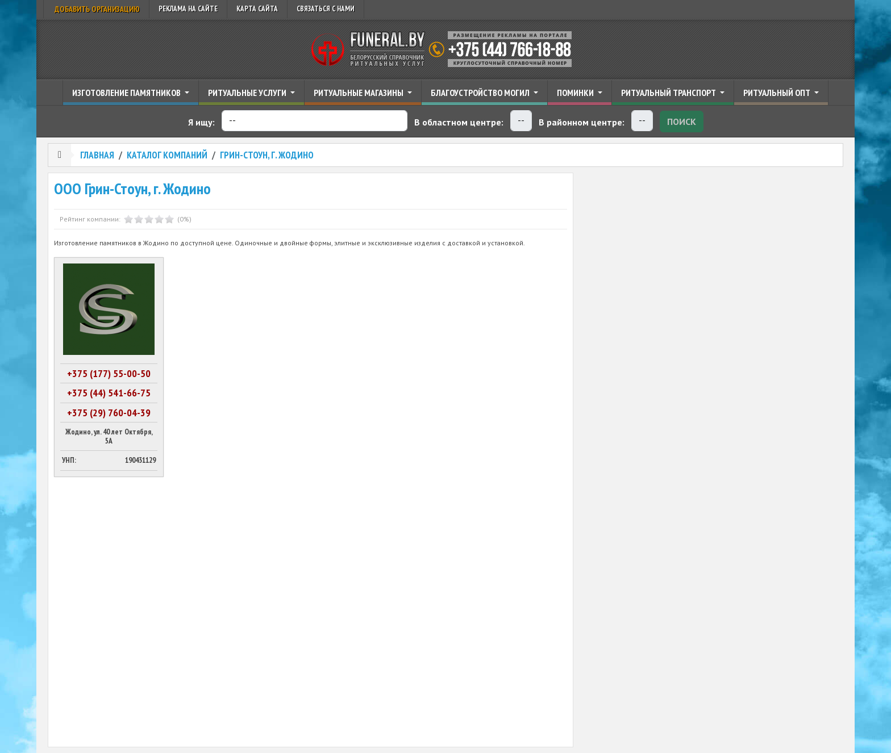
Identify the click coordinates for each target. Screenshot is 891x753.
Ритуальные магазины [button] (359, 92)
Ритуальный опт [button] (777, 92)
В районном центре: (581, 122)
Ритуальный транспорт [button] (669, 92)
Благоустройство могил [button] (481, 92)
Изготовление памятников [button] (127, 92)
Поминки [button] (576, 92)
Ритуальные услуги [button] (248, 92)
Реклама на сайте (188, 9)
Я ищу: (201, 122)
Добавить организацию (96, 9)
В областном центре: (458, 122)
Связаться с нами (326, 9)
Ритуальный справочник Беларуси (445, 49)
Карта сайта (257, 9)
